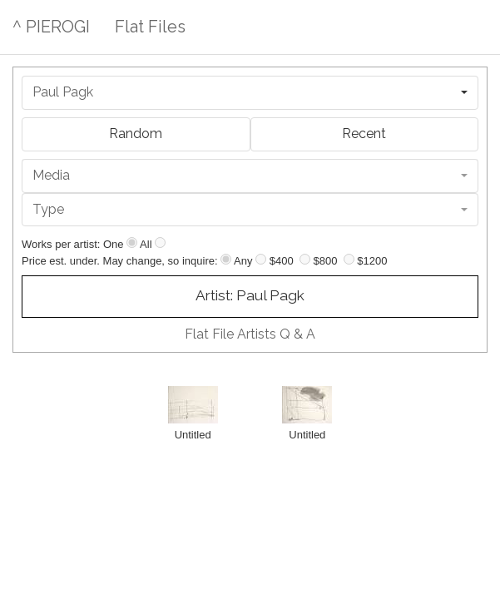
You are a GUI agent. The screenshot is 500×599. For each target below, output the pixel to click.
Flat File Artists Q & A (250, 334)
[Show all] (160, 242)
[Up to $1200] (349, 259)
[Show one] (131, 242)
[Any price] (225, 259)
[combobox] (250, 93)
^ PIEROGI (51, 27)
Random (135, 133)
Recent (364, 133)
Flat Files (150, 27)
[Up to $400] (260, 259)
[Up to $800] (305, 259)
